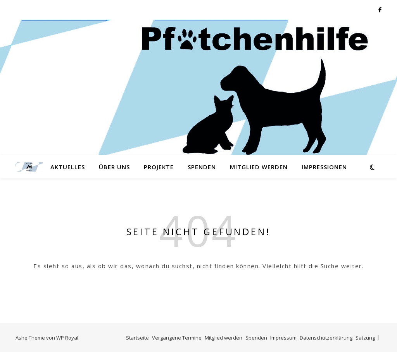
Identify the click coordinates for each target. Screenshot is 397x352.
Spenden (202, 167)
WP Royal (67, 337)
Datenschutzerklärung (326, 337)
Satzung (365, 337)
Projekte (159, 167)
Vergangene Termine (177, 337)
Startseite (137, 337)
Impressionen (324, 167)
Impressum (283, 337)
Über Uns (114, 167)
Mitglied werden (259, 167)
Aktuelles (67, 167)
